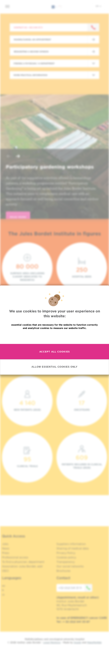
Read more (54, 336)
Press (5, 552)
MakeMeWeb (94, 642)
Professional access (15, 557)
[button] (8, 157)
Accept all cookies (54, 351)
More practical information (30, 75)
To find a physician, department (23, 561)
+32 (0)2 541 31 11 (75, 588)
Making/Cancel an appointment (32, 39)
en (98, 6)
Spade (77, 642)
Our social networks (70, 566)
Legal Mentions (52, 642)
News (5, 548)
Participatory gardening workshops (50, 167)
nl (3, 594)
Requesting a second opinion (31, 51)
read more (18, 217)
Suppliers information (71, 543)
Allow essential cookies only (55, 366)
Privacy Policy (65, 552)
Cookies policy (66, 557)
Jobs (5, 543)
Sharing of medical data (72, 548)
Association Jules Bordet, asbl (22, 566)
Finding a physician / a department (34, 63)
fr (3, 590)
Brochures (63, 570)
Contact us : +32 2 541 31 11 (28, 27)
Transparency (65, 561)
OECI (5, 570)
